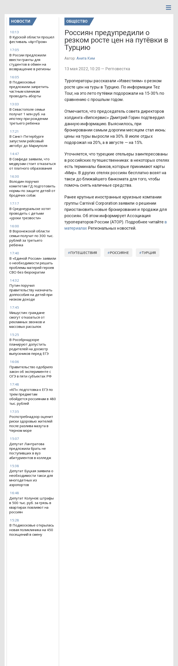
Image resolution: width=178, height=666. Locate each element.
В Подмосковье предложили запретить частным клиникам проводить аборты (29, 89)
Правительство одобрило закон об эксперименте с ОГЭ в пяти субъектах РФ (31, 371)
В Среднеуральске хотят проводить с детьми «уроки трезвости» (30, 213)
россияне (119, 252)
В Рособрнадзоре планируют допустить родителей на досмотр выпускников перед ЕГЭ (29, 346)
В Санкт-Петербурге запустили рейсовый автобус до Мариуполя (28, 141)
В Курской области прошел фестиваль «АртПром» (31, 39)
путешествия (83, 252)
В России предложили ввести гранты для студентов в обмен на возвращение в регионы (30, 62)
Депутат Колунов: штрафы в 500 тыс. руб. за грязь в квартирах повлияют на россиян (31, 505)
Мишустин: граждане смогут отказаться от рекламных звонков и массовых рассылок (27, 319)
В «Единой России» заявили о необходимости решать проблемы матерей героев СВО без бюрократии (32, 265)
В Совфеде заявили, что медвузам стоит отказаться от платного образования (32, 163)
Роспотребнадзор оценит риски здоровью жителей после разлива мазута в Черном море (31, 423)
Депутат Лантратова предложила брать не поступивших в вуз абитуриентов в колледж (30, 450)
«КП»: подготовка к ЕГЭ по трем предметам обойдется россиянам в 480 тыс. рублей (32, 396)
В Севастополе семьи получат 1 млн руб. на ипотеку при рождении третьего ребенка (28, 116)
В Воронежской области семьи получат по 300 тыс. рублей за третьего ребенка (31, 238)
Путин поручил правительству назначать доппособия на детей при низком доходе (30, 292)
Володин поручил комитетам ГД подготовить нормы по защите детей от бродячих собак (32, 188)
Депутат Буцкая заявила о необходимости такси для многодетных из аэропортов (31, 477)
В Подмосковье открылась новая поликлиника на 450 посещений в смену (31, 530)
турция (149, 252)
